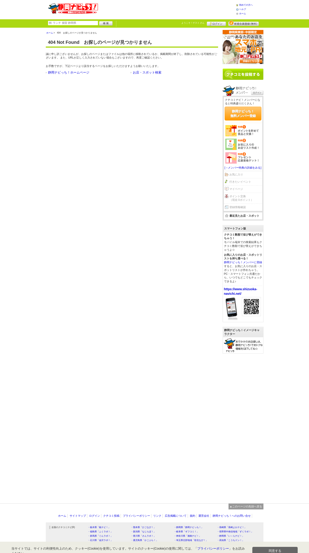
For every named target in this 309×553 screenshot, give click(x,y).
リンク (157, 515)
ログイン (216, 23)
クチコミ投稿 (111, 515)
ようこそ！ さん (193, 23)
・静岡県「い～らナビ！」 (230, 536)
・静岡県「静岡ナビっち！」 (188, 527)
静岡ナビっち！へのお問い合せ (232, 515)
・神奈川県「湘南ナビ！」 (187, 536)
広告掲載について (176, 515)
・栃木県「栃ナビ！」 (99, 527)
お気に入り (236, 174)
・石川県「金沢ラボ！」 (100, 540)
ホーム (242, 13)
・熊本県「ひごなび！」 (143, 527)
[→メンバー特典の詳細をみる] (242, 167)
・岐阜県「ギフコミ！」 (186, 531)
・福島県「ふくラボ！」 (100, 531)
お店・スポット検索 (147, 72)
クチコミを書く (243, 74)
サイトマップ (78, 515)
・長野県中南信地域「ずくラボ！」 (235, 531)
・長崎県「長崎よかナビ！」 (231, 527)
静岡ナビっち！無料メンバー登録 (243, 113)
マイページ (236, 189)
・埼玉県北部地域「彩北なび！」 (191, 540)
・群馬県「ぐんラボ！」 (100, 536)
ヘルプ (242, 9)
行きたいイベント (240, 181)
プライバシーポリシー (136, 515)
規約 (192, 515)
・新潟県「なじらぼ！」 (143, 531)
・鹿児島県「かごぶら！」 (144, 540)
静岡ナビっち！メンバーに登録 (243, 262)
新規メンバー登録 (243, 23)
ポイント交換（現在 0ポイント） (241, 198)
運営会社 (203, 515)
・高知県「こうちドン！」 (230, 540)
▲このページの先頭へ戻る (246, 506)
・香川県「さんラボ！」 (143, 536)
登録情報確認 (237, 207)
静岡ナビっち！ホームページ (68, 72)
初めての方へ (246, 5)
